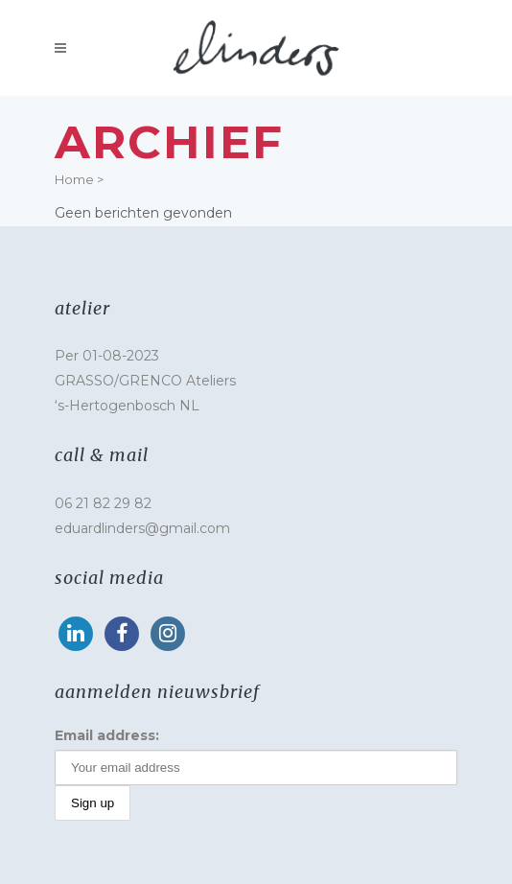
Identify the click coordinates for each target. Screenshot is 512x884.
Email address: (107, 735)
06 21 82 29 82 (103, 503)
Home (74, 179)
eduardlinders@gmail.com (142, 528)
